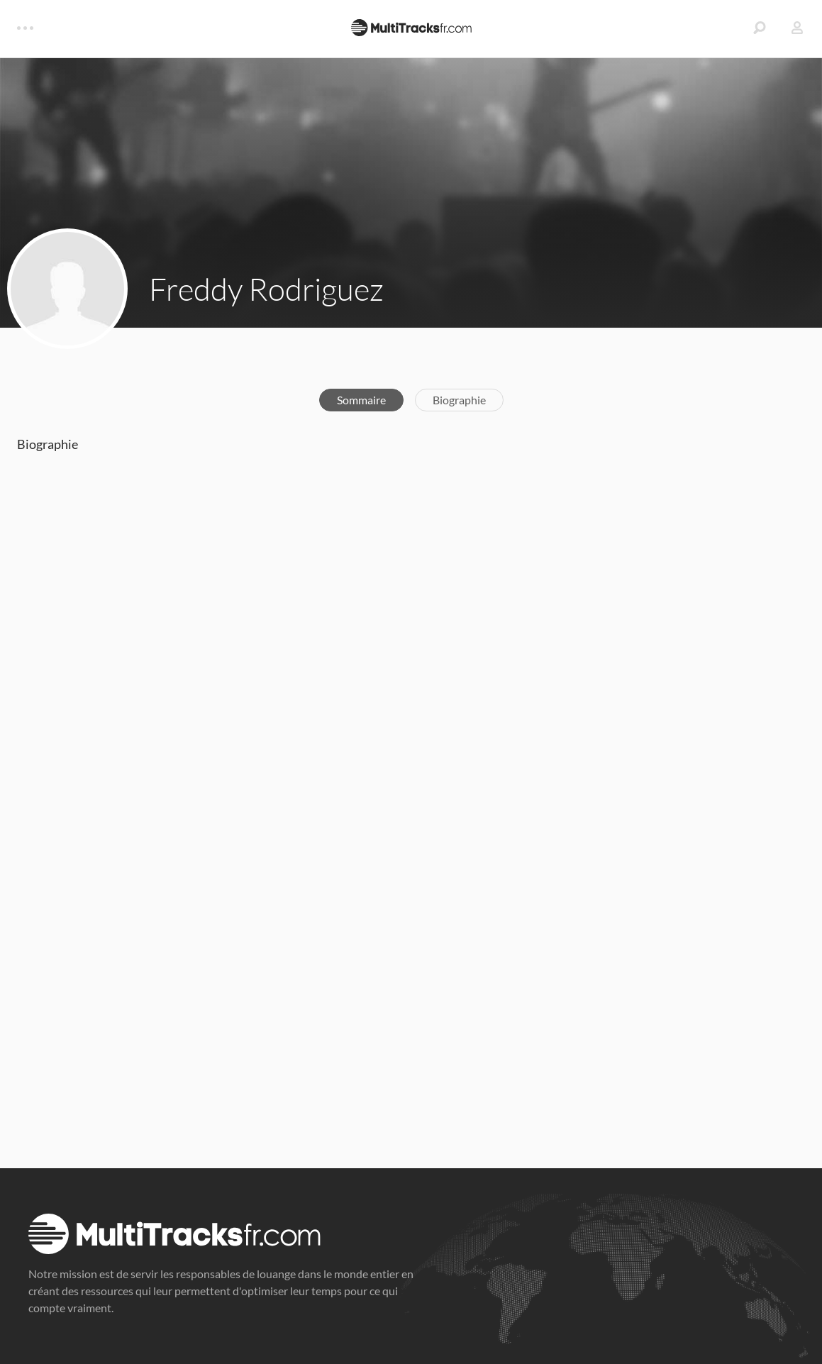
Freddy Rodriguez (266, 289)
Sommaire (361, 399)
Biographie (459, 399)
